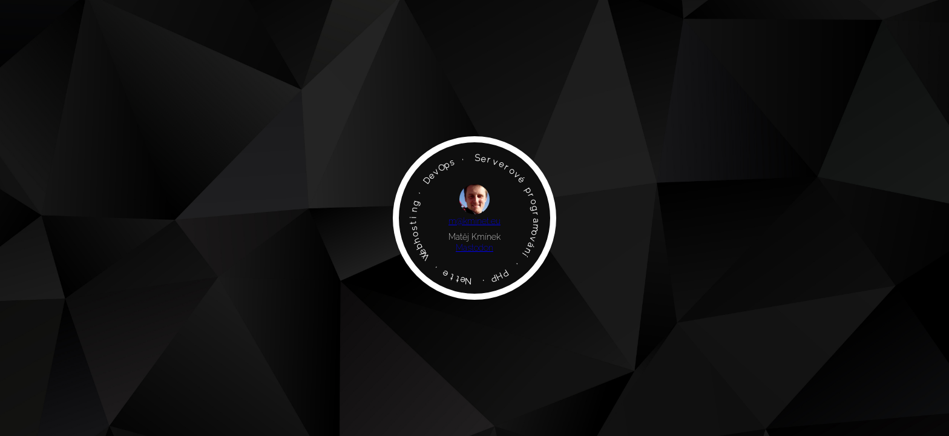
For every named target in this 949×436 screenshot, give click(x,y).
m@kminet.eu (474, 221)
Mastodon (474, 248)
